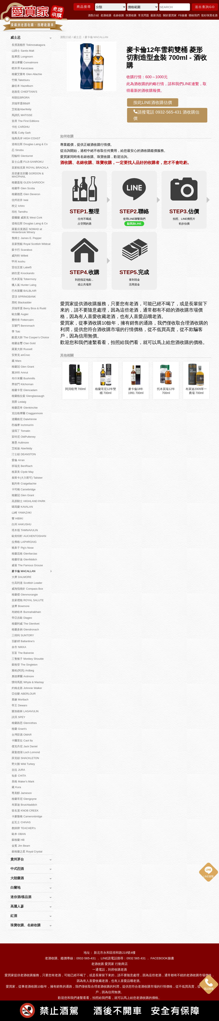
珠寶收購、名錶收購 (25, 925)
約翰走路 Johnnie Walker (27, 688)
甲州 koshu (18, 261)
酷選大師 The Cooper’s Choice (30, 337)
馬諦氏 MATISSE (22, 115)
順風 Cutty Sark (21, 132)
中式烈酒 (17, 868)
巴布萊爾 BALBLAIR (24, 290)
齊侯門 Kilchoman (22, 384)
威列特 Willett (20, 255)
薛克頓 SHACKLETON (25, 758)
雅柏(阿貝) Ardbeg (23, 670)
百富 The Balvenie (23, 652)
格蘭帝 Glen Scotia (23, 188)
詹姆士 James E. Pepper (26, 238)
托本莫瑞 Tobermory (24, 279)
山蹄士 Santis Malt (23, 50)
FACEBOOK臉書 (162, 958)
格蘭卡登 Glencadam (24, 390)
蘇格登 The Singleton (24, 664)
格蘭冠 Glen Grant (23, 366)
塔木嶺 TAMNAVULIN (25, 530)
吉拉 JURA (18, 769)
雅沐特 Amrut (20, 372)
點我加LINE (134, 223)
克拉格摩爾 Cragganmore (27, 413)
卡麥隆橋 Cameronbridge (27, 816)
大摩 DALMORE (21, 577)
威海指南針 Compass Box (27, 588)
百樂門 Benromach (23, 325)
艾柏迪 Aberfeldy (22, 448)
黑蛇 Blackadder (22, 302)
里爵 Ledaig (19, 401)
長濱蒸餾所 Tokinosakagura (28, 44)
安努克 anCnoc (21, 355)
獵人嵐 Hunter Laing (24, 284)
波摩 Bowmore (20, 606)
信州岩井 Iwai (20, 200)
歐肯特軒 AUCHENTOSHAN (29, 536)
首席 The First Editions (25, 121)
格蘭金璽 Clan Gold (23, 343)
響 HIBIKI (17, 518)
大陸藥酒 (17, 878)
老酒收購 (106, 15)
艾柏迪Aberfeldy (21, 109)
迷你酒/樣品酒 (20, 897)
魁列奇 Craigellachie (24, 483)
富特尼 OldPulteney (23, 436)
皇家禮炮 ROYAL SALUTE (27, 600)
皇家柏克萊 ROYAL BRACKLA (30, 167)
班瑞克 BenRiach (22, 466)
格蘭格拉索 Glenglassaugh (28, 395)
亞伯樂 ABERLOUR (24, 693)
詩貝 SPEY (18, 717)
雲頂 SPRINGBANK (24, 296)
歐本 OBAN (18, 834)
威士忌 (15, 37)
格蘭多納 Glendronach (25, 629)
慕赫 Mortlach (20, 699)
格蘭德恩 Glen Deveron (26, 194)
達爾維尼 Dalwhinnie (24, 419)
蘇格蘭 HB (18, 839)
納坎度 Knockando (23, 273)
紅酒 (13, 915)
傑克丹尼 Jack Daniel (24, 746)
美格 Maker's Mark (23, 781)
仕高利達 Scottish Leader (27, 582)
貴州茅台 (17, 859)
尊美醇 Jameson (22, 793)
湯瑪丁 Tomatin (21, 430)
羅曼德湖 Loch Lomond (26, 752)
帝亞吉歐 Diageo (22, 617)
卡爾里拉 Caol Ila (22, 740)
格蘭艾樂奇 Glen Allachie (27, 74)
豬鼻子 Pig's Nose (22, 547)
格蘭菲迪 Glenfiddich (24, 559)
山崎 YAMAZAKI (21, 512)
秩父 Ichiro (18, 205)
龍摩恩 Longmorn (22, 56)
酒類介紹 (93, 15)
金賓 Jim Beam (21, 845)
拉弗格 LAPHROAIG (24, 541)
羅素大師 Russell (22, 349)
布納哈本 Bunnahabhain (26, 611)
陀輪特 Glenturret (22, 155)
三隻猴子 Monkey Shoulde (27, 658)
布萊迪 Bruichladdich (24, 804)
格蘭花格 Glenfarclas (24, 553)
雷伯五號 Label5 (22, 267)
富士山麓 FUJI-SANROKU (27, 161)
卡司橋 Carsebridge (23, 489)
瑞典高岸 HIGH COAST (26, 138)
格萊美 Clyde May (22, 471)
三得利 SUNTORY (23, 635)
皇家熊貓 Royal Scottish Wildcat (31, 243)
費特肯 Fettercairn (23, 319)
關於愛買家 (170, 15)
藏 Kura (16, 787)
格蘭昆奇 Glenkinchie (25, 407)
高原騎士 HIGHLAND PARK (28, 501)
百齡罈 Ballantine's (23, 641)
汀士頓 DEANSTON (24, 454)
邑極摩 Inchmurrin (22, 425)
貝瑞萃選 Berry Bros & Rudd (29, 308)
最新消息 (155, 15)
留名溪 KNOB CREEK (25, 810)
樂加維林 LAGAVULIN (25, 711)
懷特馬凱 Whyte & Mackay (28, 682)
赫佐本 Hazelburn (22, 85)
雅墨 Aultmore (20, 442)
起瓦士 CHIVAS (21, 822)
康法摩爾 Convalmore (25, 62)
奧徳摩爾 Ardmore (23, 676)
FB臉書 (182, 15)
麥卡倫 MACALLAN (23, 571)
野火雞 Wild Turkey (23, 763)
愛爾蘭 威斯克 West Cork (27, 217)
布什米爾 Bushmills (23, 378)
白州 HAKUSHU (21, 524)
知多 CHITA (19, 775)
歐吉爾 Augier (20, 314)
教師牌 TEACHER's (24, 828)
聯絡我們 (194, 15)
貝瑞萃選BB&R (21, 103)
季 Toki (16, 331)
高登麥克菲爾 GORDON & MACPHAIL (27, 175)
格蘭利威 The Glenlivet (25, 623)
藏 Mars (16, 360)
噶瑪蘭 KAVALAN (22, 506)
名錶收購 (118, 15)
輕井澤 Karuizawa (22, 68)
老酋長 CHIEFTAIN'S (24, 91)
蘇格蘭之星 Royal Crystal (27, 851)
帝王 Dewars (19, 705)
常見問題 (143, 15)
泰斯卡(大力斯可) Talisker (27, 477)
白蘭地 (15, 887)
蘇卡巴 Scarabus (22, 249)
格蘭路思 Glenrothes (24, 723)
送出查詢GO (205, 7)
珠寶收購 (131, 15)
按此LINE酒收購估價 (152, 102)
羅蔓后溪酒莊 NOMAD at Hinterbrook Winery (27, 230)
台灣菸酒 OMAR (22, 734)
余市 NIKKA (19, 647)
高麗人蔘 (17, 906)
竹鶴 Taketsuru (21, 80)
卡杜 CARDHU (20, 126)
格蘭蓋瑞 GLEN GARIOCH (28, 182)
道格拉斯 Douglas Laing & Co (29, 144)
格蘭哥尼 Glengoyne (24, 798)
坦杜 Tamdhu (20, 211)
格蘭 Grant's (19, 728)
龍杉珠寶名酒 (209, 15)
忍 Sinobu (18, 150)
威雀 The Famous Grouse (27, 565)
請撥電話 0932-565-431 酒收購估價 (166, 115)
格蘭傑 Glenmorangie (25, 594)
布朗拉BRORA (20, 97)
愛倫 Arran (18, 460)
